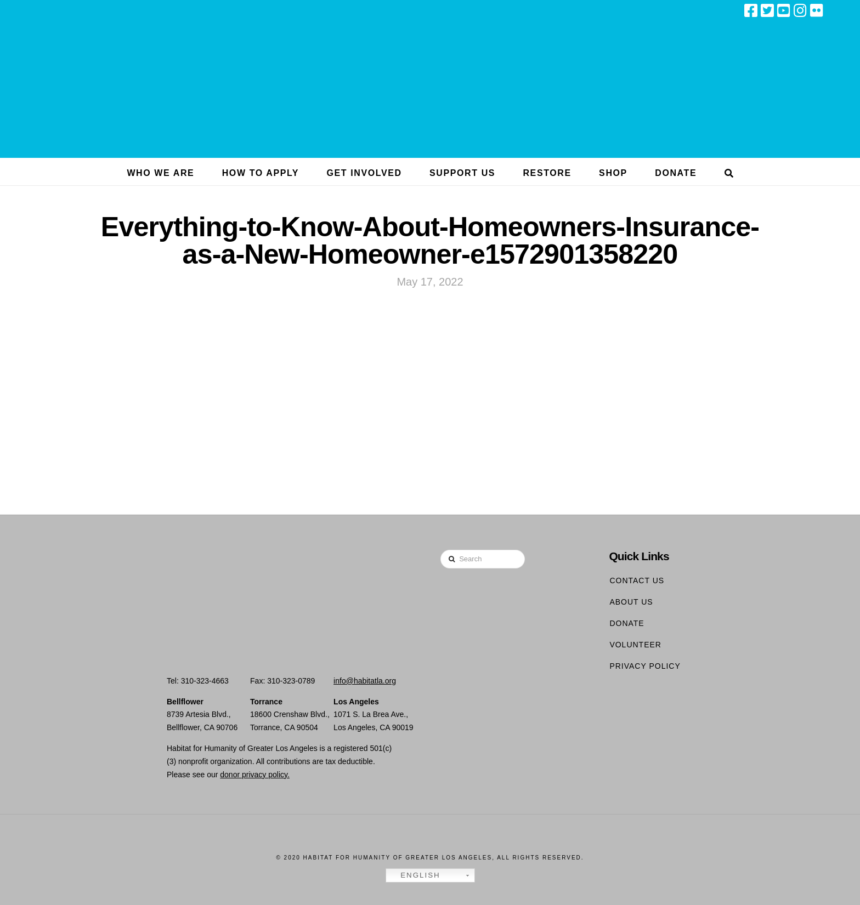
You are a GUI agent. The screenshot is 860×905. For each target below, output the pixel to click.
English (414, 875)
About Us (631, 601)
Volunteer (635, 644)
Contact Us (636, 580)
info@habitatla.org (364, 680)
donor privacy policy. (255, 774)
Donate (626, 623)
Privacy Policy (644, 666)
